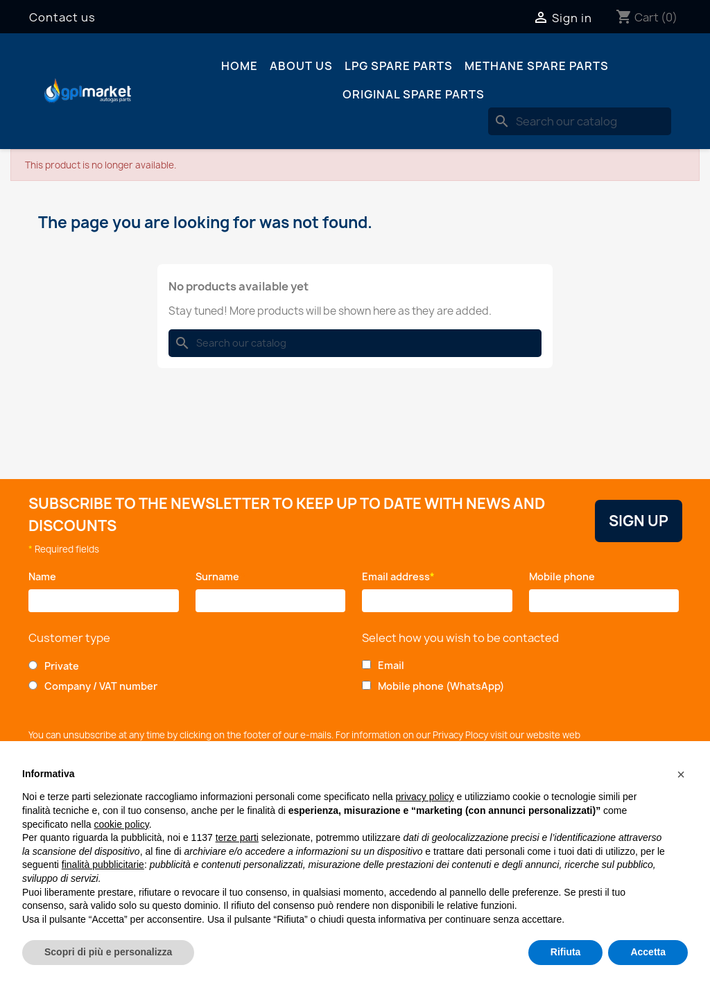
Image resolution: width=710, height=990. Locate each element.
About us (301, 65)
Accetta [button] (648, 951)
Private (61, 665)
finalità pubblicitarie (103, 864)
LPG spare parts (399, 65)
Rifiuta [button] (566, 951)
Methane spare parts (537, 65)
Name (44, 576)
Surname (221, 576)
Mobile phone (564, 576)
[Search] (579, 121)
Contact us (62, 17)
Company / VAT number (100, 686)
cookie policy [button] (121, 824)
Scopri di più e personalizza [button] (108, 951)
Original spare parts (414, 94)
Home (239, 65)
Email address (398, 576)
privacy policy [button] (425, 796)
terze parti (237, 837)
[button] (681, 774)
